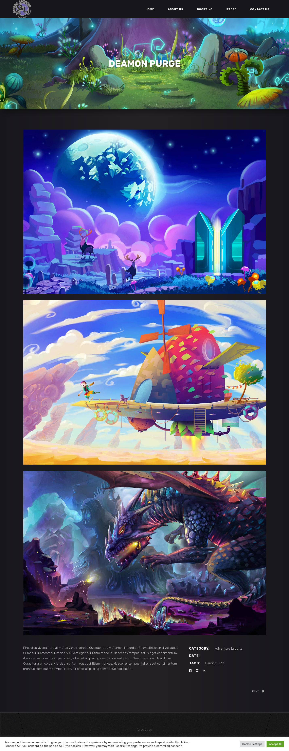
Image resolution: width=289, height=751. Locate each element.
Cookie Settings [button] (252, 744)
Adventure (222, 648)
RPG (220, 663)
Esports (236, 648)
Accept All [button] (275, 744)
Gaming (211, 663)
